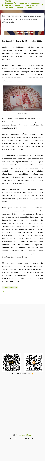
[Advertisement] (22, 329)
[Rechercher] (42, 5)
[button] (3, 27)
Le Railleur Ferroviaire (10, 287)
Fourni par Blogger (22, 435)
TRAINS (8, 1)
